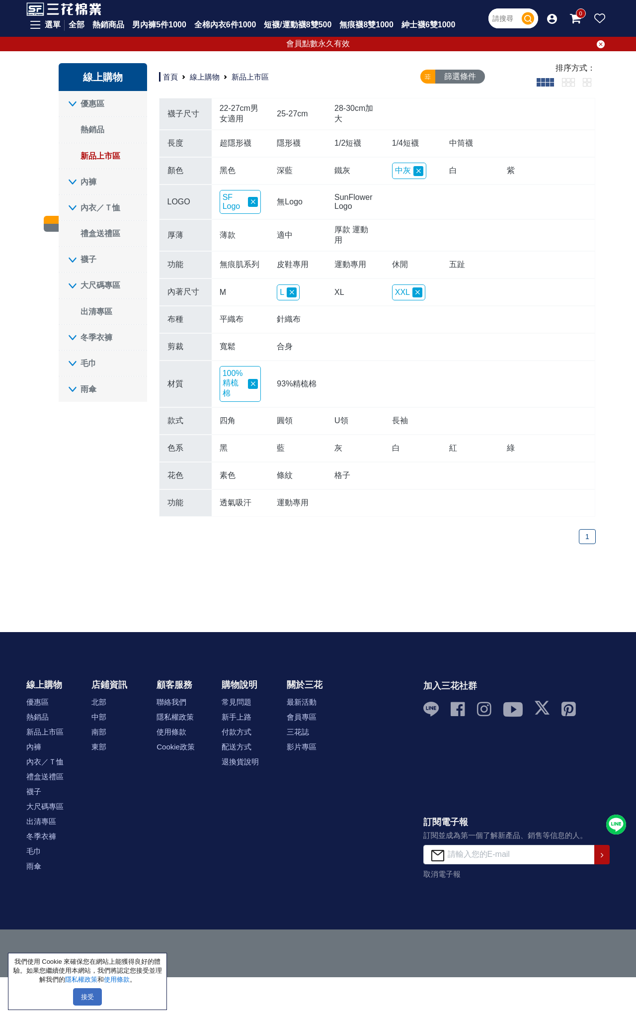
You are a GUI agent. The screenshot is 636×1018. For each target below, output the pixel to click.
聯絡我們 (171, 702)
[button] (552, 18)
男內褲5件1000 (159, 24)
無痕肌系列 (239, 264)
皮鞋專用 (293, 264)
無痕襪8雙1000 (366, 24)
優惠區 (92, 103)
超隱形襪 (235, 143)
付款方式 (236, 732)
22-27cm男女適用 (239, 113)
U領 (341, 420)
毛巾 (88, 363)
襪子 (88, 259)
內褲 (88, 182)
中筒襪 (461, 143)
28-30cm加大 (353, 113)
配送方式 (236, 746)
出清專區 (96, 311)
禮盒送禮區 (100, 233)
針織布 (289, 319)
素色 (228, 475)
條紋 (285, 475)
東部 (98, 746)
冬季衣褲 (96, 337)
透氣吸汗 (235, 502)
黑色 (228, 170)
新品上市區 (100, 156)
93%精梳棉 (297, 383)
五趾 (457, 264)
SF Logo (240, 201)
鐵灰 (342, 170)
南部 (98, 732)
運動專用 (350, 264)
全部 (76, 24)
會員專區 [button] (302, 717)
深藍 (285, 170)
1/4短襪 (405, 143)
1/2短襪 (347, 143)
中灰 (409, 171)
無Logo (290, 201)
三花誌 (298, 732)
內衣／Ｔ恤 (100, 207)
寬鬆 (228, 346)
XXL (408, 292)
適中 (285, 235)
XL (339, 292)
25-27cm (292, 113)
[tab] (545, 82)
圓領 (285, 420)
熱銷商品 (108, 24)
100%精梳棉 (240, 383)
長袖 (400, 420)
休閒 (400, 264)
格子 (342, 475)
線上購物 (205, 76)
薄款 (228, 235)
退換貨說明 (240, 761)
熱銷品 (92, 129)
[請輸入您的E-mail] (509, 854)
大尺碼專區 (100, 285)
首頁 (170, 76)
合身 (285, 346)
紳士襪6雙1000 (428, 24)
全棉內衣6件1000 (225, 24)
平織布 (231, 319)
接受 (87, 997)
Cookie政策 (176, 746)
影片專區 (302, 746)
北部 (98, 702)
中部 (98, 717)
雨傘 (88, 389)
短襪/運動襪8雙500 (297, 24)
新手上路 (236, 717)
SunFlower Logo (353, 201)
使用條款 (171, 732)
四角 (228, 420)
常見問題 (236, 702)
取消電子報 (442, 874)
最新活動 (302, 702)
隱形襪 (289, 143)
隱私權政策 (175, 717)
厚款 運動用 (351, 234)
